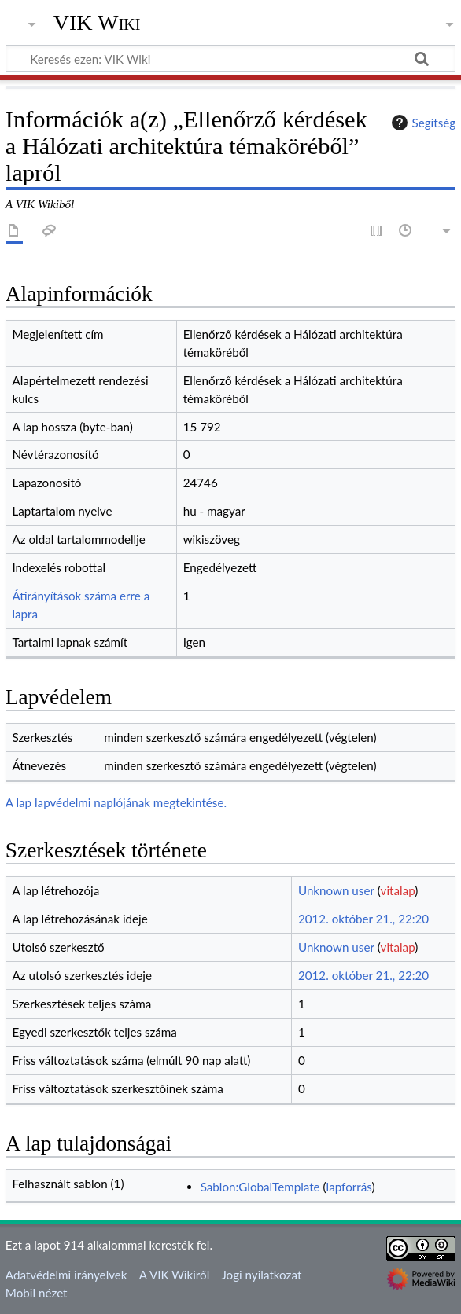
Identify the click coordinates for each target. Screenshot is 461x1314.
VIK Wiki (97, 23)
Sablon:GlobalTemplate (260, 1187)
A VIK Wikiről (174, 1275)
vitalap (398, 890)
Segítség (421, 122)
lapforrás (349, 1187)
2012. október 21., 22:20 (363, 919)
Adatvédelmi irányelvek (66, 1275)
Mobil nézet (37, 1293)
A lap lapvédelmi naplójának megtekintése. (116, 802)
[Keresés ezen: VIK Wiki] (230, 58)
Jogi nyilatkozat (261, 1275)
